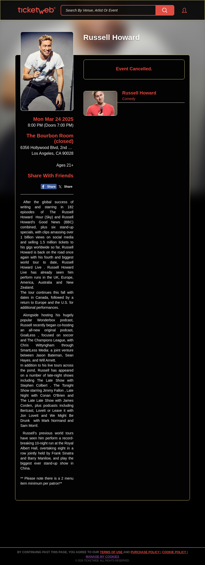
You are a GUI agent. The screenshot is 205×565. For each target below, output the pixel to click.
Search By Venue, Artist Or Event (92, 10)
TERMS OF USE (111, 552)
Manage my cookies (102, 556)
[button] (182, 10)
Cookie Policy (174, 552)
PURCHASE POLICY (145, 552)
